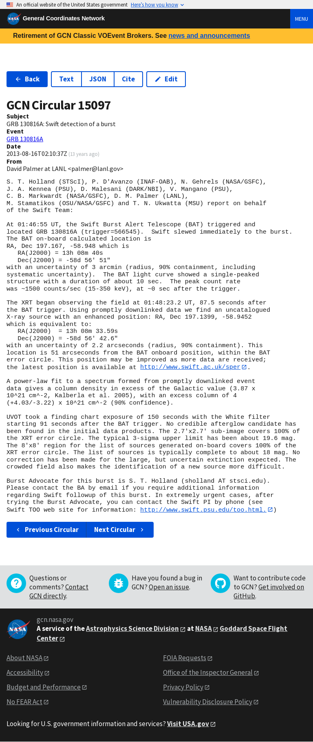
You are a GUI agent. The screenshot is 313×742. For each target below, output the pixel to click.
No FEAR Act (24, 702)
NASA (203, 628)
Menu (301, 18)
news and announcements (209, 35)
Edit (166, 78)
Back (27, 78)
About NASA (24, 658)
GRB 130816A (25, 139)
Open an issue (169, 587)
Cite (128, 78)
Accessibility (25, 672)
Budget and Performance (44, 687)
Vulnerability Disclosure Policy (207, 702)
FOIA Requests (184, 658)
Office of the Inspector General (208, 672)
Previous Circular (47, 529)
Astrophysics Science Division (132, 628)
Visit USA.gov (188, 723)
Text (66, 78)
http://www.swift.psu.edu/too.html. (203, 510)
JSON (97, 78)
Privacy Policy (183, 687)
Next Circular (119, 529)
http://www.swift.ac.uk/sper (190, 367)
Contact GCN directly (58, 592)
